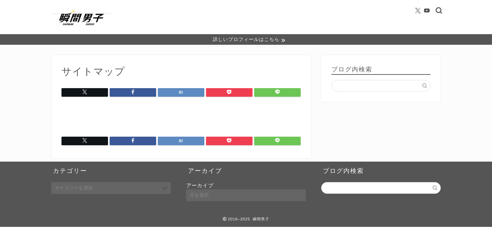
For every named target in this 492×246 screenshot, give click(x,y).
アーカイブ (200, 186)
